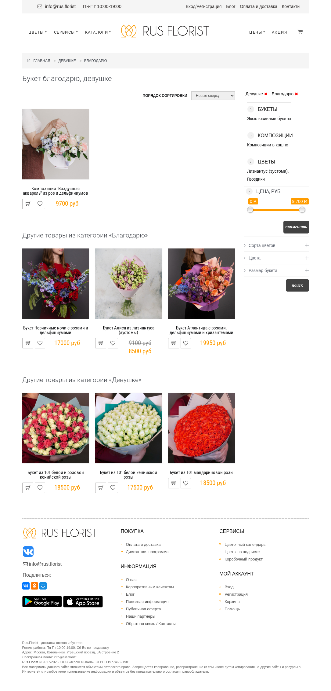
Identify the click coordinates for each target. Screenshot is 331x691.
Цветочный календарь (245, 544)
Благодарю (95, 61)
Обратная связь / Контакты (151, 623)
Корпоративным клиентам (150, 587)
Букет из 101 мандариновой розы (201, 472)
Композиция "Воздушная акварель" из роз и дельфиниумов (55, 191)
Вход (191, 6)
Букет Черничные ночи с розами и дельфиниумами (55, 330)
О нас (131, 579)
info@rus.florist (60, 6)
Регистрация (209, 6)
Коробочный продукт (244, 559)
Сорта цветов (259, 245)
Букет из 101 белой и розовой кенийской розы (55, 475)
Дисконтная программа (147, 551)
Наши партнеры (140, 616)
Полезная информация (147, 601)
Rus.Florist (30, 662)
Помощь (232, 609)
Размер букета (260, 270)
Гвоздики (256, 179)
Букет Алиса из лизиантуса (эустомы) (128, 330)
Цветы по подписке (242, 551)
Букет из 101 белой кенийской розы (128, 475)
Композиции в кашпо (267, 144)
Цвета (252, 257)
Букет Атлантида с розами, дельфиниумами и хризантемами (201, 330)
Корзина (232, 601)
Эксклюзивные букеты (269, 118)
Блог (230, 6)
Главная (38, 61)
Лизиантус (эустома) (267, 171)
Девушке (67, 61)
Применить (296, 227)
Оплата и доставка (258, 6)
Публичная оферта (143, 609)
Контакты (291, 6)
